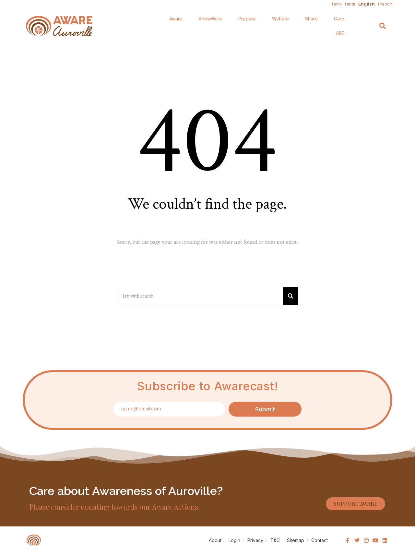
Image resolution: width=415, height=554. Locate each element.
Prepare (247, 18)
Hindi (350, 3)
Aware (176, 18)
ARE (340, 33)
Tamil (336, 3)
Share (311, 18)
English (366, 3)
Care (339, 18)
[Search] (382, 26)
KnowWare (210, 18)
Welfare (280, 18)
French (385, 3)
